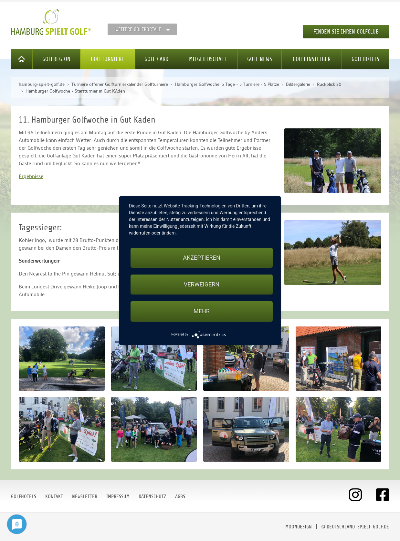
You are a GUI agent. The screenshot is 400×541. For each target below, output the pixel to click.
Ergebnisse (31, 176)
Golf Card (156, 59)
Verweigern (201, 284)
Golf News (259, 59)
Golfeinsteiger (312, 59)
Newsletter (84, 496)
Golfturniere (107, 59)
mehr (202, 311)
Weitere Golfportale (138, 29)
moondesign (298, 527)
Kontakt (54, 496)
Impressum (118, 496)
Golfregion (56, 59)
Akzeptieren (201, 257)
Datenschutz (152, 496)
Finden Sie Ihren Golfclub (346, 31)
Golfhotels (365, 59)
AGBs (180, 496)
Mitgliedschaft (207, 59)
